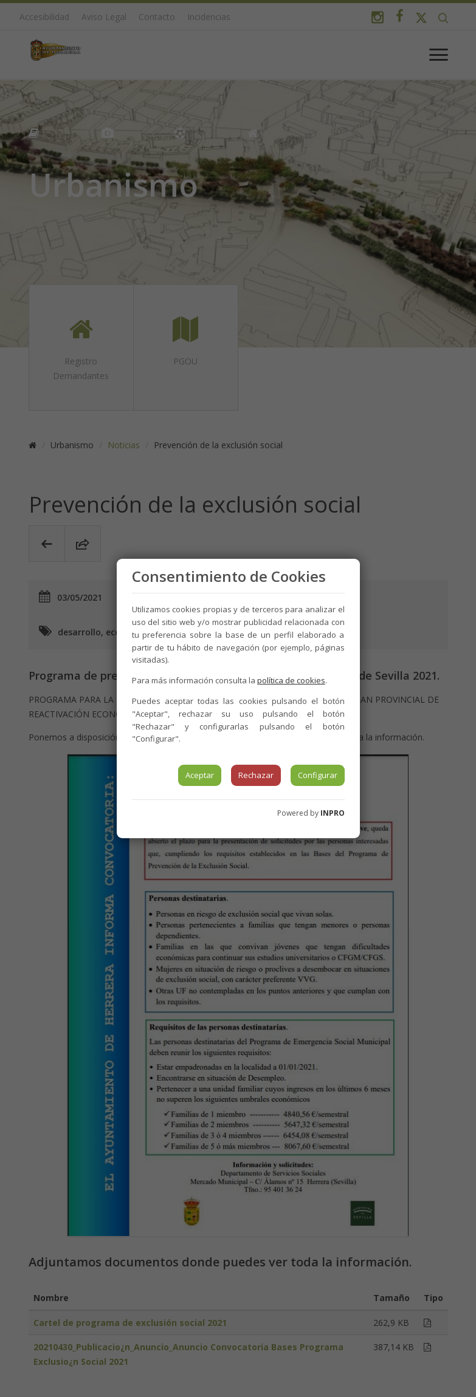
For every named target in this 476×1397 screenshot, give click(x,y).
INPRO (332, 813)
